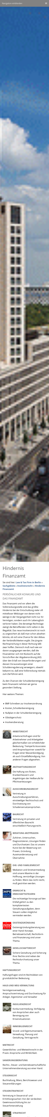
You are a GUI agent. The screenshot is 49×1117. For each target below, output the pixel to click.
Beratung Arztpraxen (25, 833)
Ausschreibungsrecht (25, 789)
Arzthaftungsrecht (24, 766)
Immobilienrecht (22, 1026)
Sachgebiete (9, 585)
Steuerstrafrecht (13, 1090)
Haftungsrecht (12, 970)
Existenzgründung (24, 922)
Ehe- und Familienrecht (26, 865)
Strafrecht (19, 1112)
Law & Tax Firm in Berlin (28, 582)
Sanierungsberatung (15, 1060)
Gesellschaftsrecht (24, 948)
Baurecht (18, 814)
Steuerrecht (10, 1075)
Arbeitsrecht (20, 731)
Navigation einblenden (12, 3)
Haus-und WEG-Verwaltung (18, 985)
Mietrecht (8, 1044)
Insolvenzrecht (25, 585)
